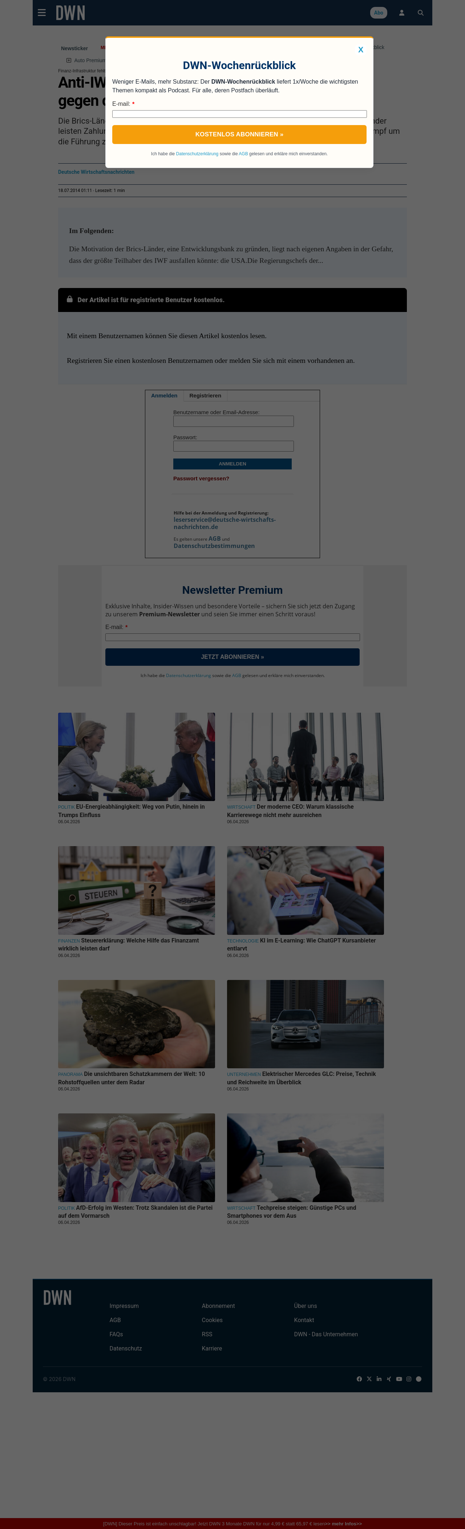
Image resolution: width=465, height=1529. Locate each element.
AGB (243, 153)
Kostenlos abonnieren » (239, 134)
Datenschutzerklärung (197, 153)
